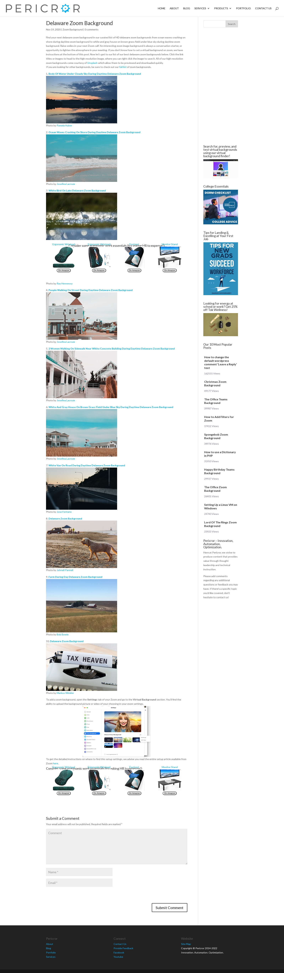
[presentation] (73, 896)
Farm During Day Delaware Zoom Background (75, 576)
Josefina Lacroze (66, 183)
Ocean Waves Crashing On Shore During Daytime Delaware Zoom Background (94, 132)
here (55, 763)
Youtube (118, 956)
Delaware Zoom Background (65, 518)
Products (221, 8)
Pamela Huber (64, 125)
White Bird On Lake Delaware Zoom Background (77, 190)
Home (161, 8)
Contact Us (263, 8)
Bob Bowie (63, 634)
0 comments (91, 29)
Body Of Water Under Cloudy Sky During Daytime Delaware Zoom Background (95, 73)
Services (200, 8)
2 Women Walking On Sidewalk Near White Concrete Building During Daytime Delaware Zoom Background (112, 348)
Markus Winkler (65, 692)
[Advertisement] (24, 86)
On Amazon (63, 270)
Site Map (186, 943)
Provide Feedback (123, 948)
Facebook (119, 952)
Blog (186, 8)
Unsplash (92, 62)
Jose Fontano (64, 511)
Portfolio (243, 8)
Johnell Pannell (65, 570)
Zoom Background (73, 29)
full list (123, 66)
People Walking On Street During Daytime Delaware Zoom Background (91, 290)
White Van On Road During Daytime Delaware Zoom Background (87, 465)
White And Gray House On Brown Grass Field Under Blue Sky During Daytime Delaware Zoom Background (111, 407)
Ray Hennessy (65, 283)
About (174, 8)
